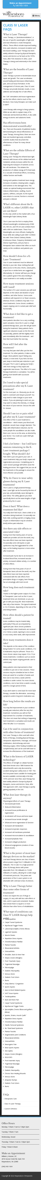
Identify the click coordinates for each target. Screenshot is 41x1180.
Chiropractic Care (10, 1099)
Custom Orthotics (10, 1109)
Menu (36, 15)
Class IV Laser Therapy (12, 1104)
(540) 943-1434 (7, 1166)
